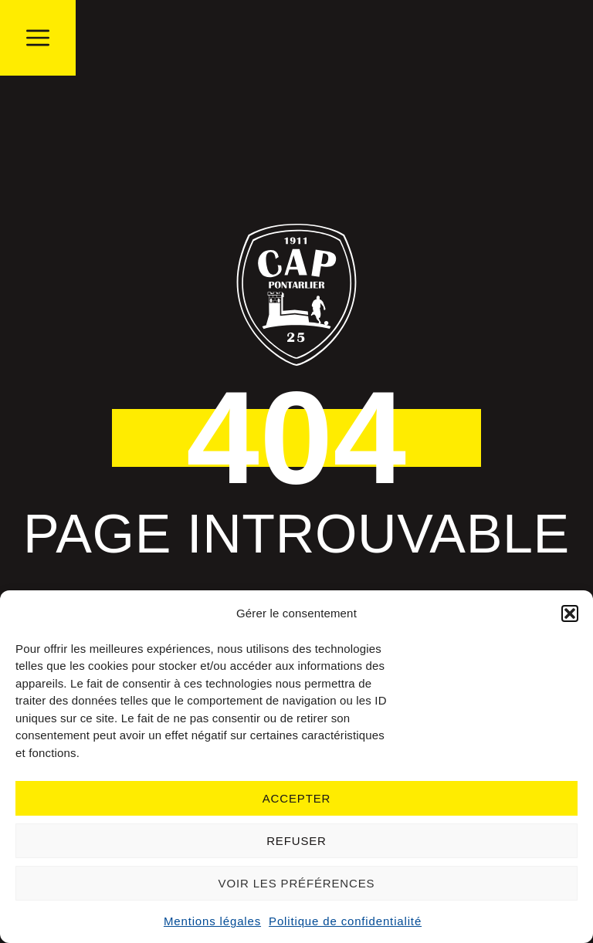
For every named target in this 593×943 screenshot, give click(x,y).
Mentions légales (212, 921)
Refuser (296, 840)
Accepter (296, 798)
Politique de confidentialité (345, 921)
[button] (570, 613)
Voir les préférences (297, 883)
